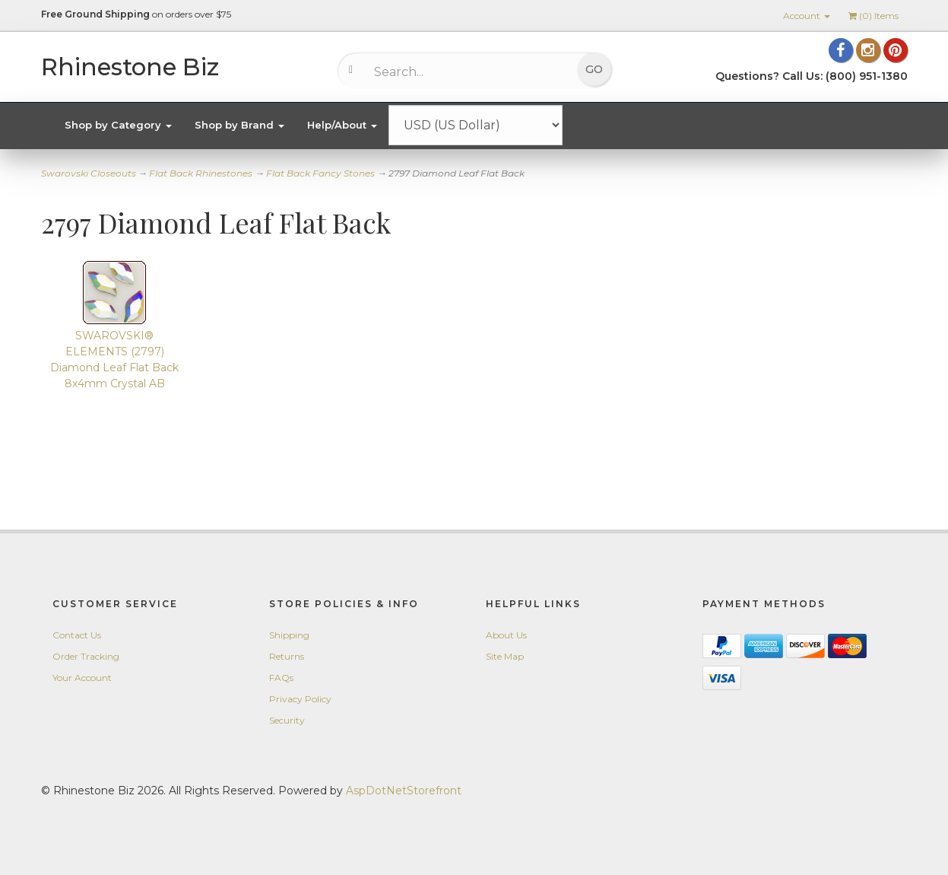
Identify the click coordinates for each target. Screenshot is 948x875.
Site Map (505, 656)
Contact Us (76, 635)
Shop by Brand (239, 125)
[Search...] (463, 71)
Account (806, 15)
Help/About (342, 125)
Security (287, 720)
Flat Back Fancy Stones (320, 173)
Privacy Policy (300, 699)
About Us (506, 635)
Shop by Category (118, 125)
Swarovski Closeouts (88, 173)
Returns (286, 656)
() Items (873, 15)
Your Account (82, 677)
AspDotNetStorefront (403, 790)
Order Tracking (85, 656)
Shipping (289, 635)
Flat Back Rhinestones (200, 173)
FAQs (281, 677)
